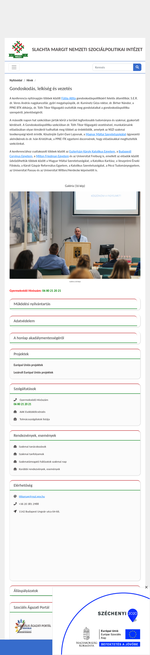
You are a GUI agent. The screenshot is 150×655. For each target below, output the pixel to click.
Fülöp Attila (68, 98)
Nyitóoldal (16, 80)
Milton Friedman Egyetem (52, 156)
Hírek (30, 80)
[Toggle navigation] (14, 67)
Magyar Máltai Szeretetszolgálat (106, 134)
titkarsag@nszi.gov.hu (32, 496)
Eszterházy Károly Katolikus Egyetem (92, 151)
